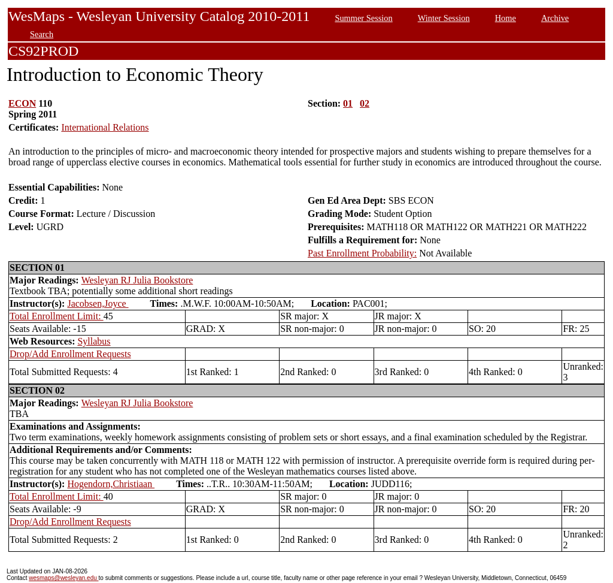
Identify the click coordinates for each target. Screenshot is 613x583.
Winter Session (444, 18)
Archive (555, 18)
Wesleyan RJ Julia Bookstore (137, 280)
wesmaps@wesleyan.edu (63, 578)
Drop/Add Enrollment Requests (70, 354)
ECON (22, 103)
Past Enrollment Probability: (362, 253)
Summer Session (363, 18)
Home (505, 18)
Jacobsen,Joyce (97, 303)
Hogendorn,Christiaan (110, 484)
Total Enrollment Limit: (57, 316)
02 (364, 103)
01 (348, 103)
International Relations (104, 127)
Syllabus (93, 341)
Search (41, 34)
